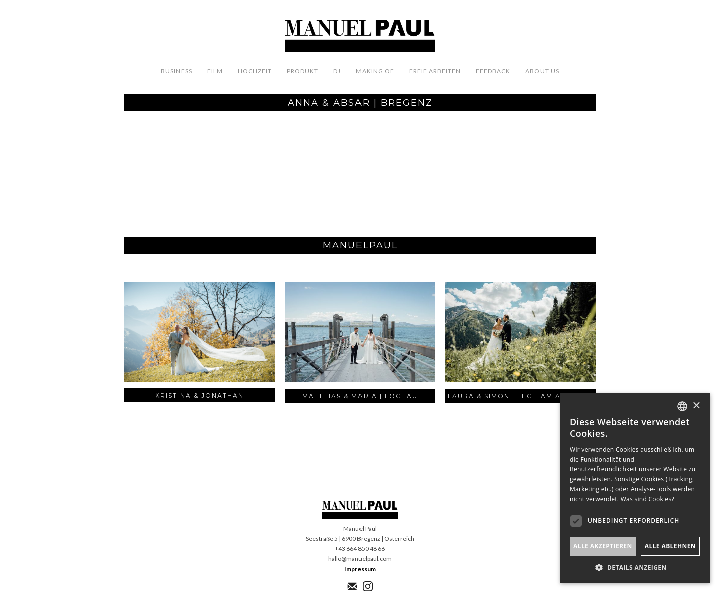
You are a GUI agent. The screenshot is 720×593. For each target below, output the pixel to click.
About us (542, 71)
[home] (360, 36)
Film (215, 71)
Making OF (375, 71)
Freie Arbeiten (435, 71)
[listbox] (682, 406)
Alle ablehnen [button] (670, 546)
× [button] (696, 406)
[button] (635, 567)
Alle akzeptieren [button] (602, 546)
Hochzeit (255, 71)
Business (176, 71)
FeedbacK (493, 71)
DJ (337, 71)
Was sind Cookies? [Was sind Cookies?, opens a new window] (647, 499)
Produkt (302, 71)
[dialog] (635, 488)
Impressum (360, 569)
